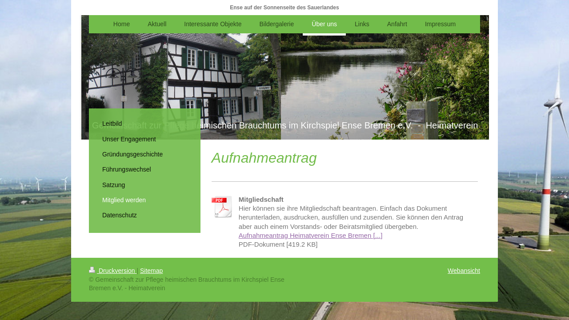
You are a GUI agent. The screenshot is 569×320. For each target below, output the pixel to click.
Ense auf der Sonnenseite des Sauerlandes (284, 7)
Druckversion (112, 270)
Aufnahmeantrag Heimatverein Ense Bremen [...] (311, 235)
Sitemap (151, 270)
